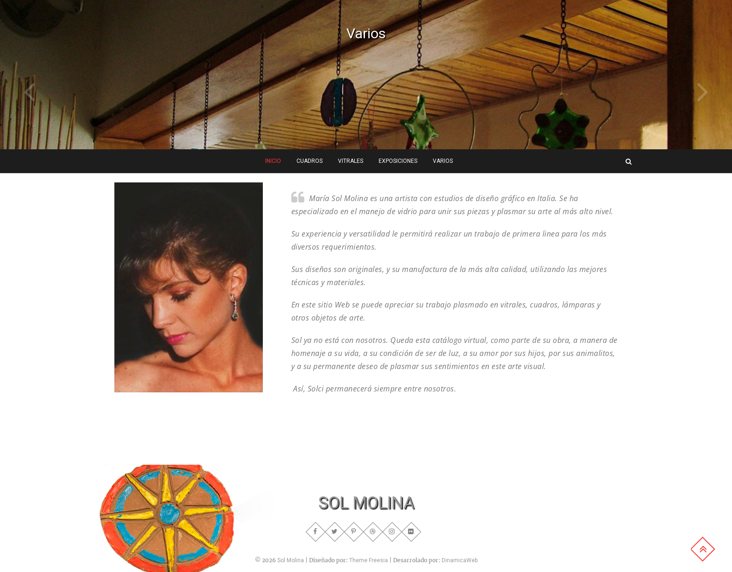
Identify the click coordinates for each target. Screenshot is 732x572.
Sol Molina (290, 560)
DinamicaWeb (460, 560)
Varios (366, 33)
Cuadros (309, 161)
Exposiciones (398, 161)
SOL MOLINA (366, 503)
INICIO (273, 161)
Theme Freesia (368, 560)
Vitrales (350, 161)
